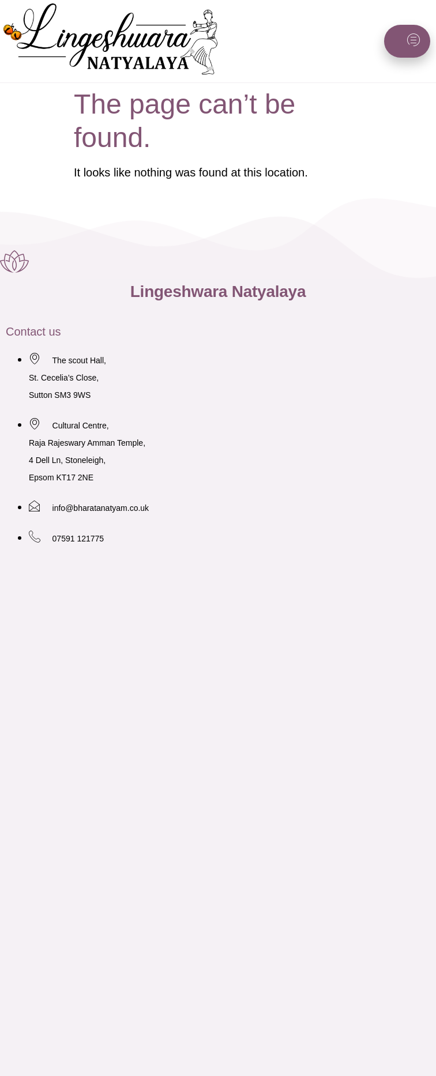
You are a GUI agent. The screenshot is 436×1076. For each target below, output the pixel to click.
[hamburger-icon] (407, 41)
